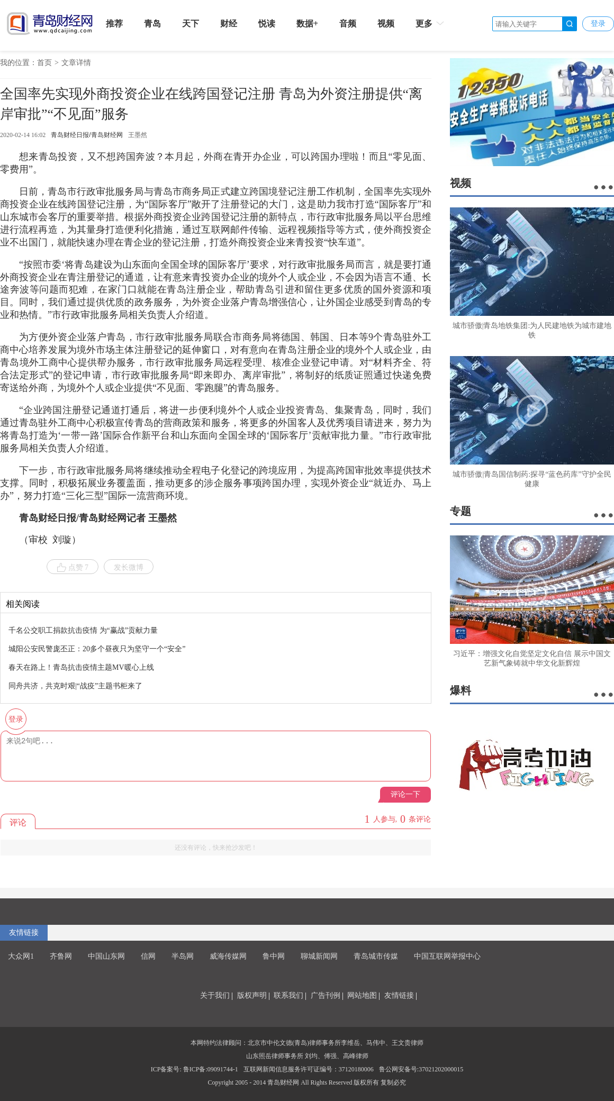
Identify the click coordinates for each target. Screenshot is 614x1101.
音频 (347, 23)
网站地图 (362, 995)
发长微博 (128, 567)
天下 (190, 23)
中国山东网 (106, 956)
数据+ (307, 23)
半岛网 (182, 956)
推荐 (114, 23)
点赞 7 (73, 567)
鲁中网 (274, 956)
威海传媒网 (228, 956)
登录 (598, 24)
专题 (460, 511)
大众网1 (21, 956)
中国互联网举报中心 (447, 956)
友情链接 (24, 932)
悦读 (266, 23)
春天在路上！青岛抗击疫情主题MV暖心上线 (81, 667)
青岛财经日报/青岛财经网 (86, 135)
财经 (228, 23)
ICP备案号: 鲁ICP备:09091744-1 (194, 1069)
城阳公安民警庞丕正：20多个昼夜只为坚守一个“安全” (96, 649)
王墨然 (137, 135)
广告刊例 (325, 995)
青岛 (152, 23)
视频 (385, 23)
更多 (431, 23)
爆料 (460, 690)
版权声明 (252, 995)
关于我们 (215, 995)
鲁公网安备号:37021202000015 (421, 1069)
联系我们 (288, 995)
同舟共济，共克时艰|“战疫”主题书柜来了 (75, 686)
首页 (44, 63)
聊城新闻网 (319, 956)
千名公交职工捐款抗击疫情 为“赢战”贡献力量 (83, 630)
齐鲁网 (61, 956)
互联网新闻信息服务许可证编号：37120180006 (308, 1069)
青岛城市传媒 (376, 956)
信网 (148, 956)
